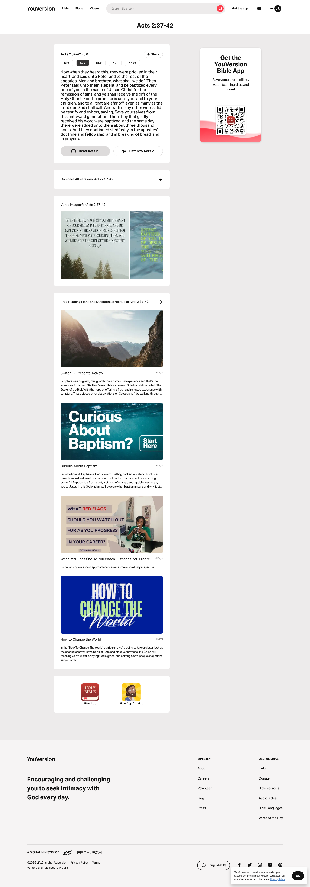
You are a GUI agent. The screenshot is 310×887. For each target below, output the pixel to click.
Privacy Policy (79, 862)
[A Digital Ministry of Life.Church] (155, 850)
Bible (65, 8)
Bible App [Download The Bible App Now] (90, 694)
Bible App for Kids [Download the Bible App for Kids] (131, 694)
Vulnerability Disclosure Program (48, 867)
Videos (94, 8)
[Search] (160, 8)
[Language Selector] (259, 8)
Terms (96, 862)
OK (298, 875)
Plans (79, 8)
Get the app (240, 8)
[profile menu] (275, 8)
